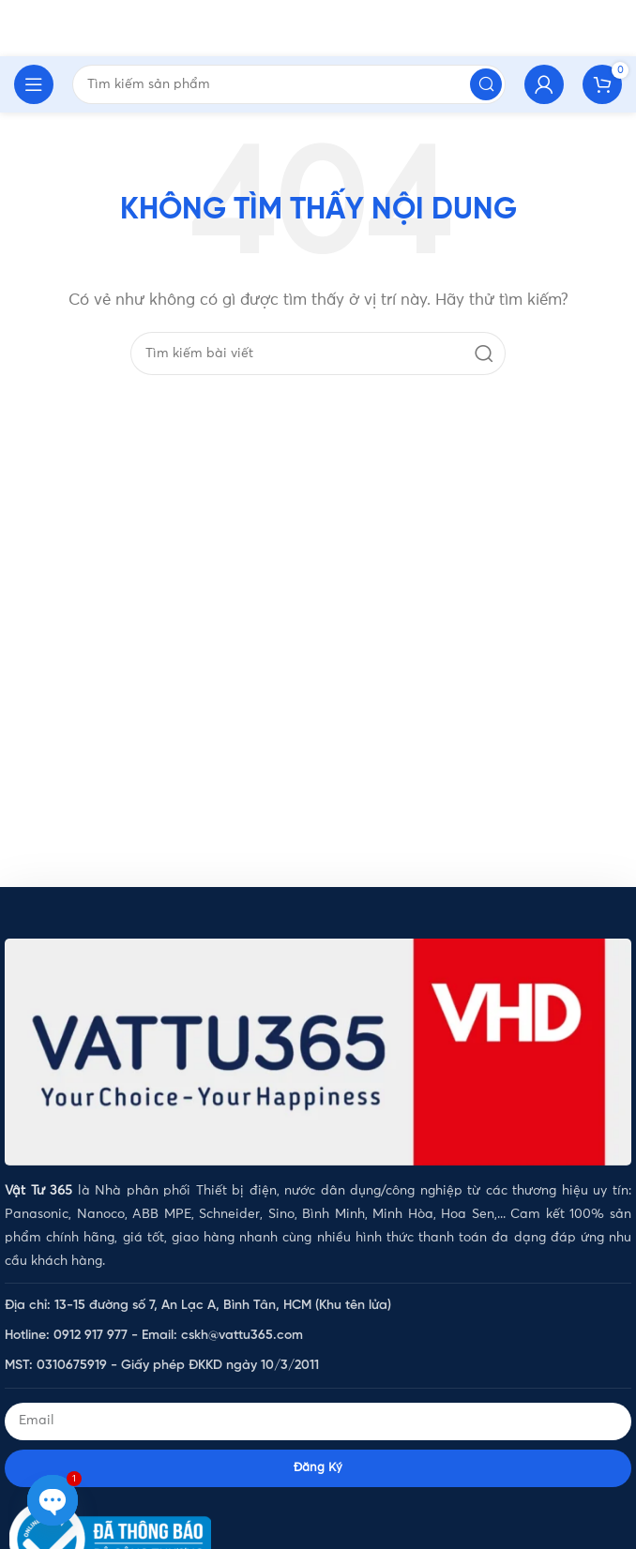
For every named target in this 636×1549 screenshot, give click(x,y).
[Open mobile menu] (34, 84)
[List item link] (318, 1306)
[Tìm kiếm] (318, 353)
